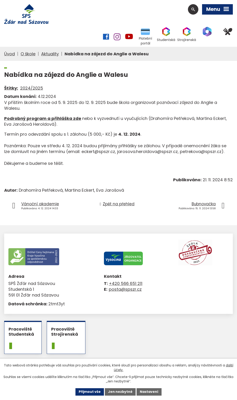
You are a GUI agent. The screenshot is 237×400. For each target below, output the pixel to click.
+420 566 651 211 (125, 283)
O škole (28, 54)
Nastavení (149, 391)
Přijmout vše (90, 391)
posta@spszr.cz (125, 289)
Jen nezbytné (120, 391)
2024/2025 (31, 88)
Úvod (9, 54)
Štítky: (11, 88)
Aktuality (50, 54)
